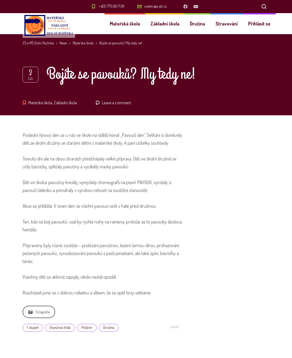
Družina (197, 24)
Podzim (86, 327)
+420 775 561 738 (111, 6)
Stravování (227, 24)
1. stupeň (33, 327)
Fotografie (39, 312)
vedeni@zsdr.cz (155, 6)
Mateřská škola (125, 24)
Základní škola (164, 24)
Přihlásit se (259, 24)
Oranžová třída (60, 327)
